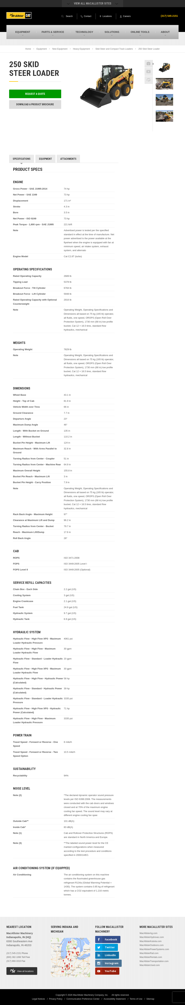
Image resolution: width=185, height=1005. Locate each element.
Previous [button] (164, 59)
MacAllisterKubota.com (151, 941)
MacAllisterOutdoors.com (152, 945)
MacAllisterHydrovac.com (152, 937)
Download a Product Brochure (35, 104)
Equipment (41, 49)
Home (28, 49)
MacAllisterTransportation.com (154, 961)
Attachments (68, 158)
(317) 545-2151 (169, 15)
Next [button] (167, 129)
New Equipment (59, 49)
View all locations (22, 971)
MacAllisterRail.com (149, 953)
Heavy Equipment (81, 49)
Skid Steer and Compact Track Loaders (114, 49)
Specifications (21, 158)
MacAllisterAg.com (148, 933)
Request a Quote (35, 93)
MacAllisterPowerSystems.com (154, 949)
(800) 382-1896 (13, 957)
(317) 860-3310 (13, 961)
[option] (164, 70)
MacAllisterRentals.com (151, 957)
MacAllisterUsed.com (150, 965)
